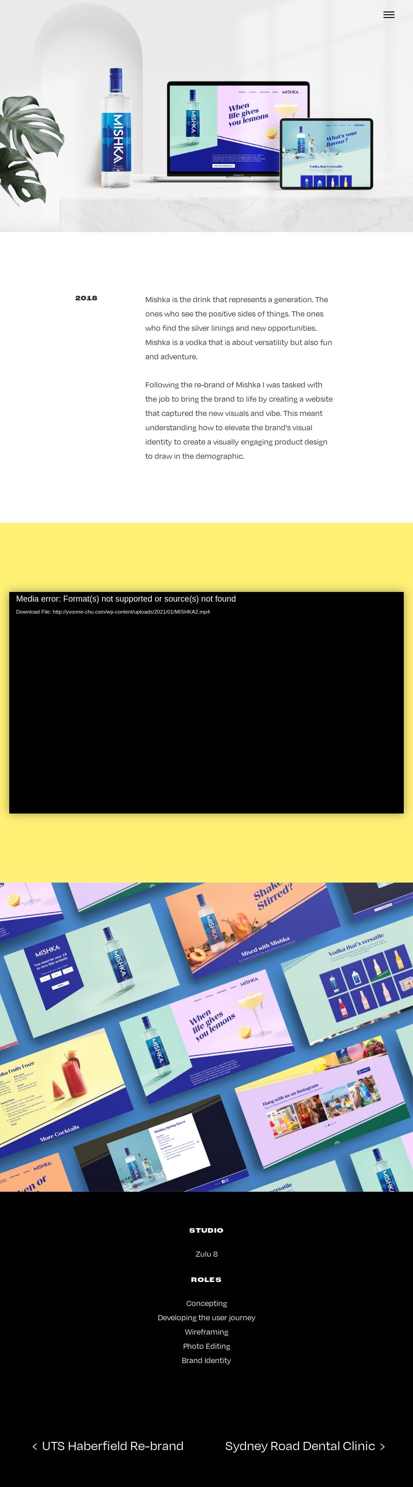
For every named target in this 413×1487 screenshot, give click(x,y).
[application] (206, 703)
